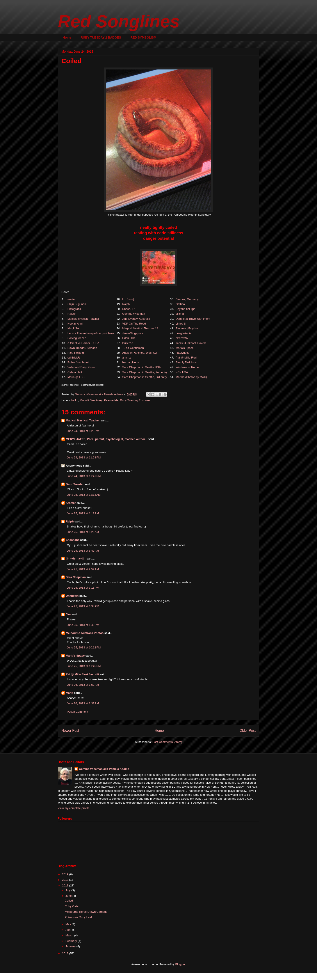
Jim (68, 614)
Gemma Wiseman (133, 313)
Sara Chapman (76, 577)
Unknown (72, 595)
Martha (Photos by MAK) (191, 377)
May (69, 924)
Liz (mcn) (128, 299)
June (69, 895)
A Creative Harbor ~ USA (83, 343)
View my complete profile (73, 808)
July (68, 890)
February (72, 941)
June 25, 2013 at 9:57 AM (83, 569)
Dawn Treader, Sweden (82, 348)
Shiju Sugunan (77, 304)
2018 (65, 879)
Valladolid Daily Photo (81, 367)
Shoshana (72, 540)
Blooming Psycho (187, 328)
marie (71, 299)
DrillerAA (128, 343)
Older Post (247, 730)
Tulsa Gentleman (133, 348)
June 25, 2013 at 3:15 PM (83, 587)
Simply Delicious (186, 362)
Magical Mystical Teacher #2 (140, 328)
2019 (65, 874)
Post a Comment (77, 711)
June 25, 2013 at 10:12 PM (84, 647)
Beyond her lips (185, 309)
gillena (180, 313)
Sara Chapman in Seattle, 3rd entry (144, 377)
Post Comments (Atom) (167, 742)
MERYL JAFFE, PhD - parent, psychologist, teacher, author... (106, 439)
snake (146, 400)
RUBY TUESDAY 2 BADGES (101, 37)
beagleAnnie (183, 333)
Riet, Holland (76, 352)
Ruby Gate (71, 906)
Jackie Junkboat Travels (191, 343)
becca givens (130, 362)
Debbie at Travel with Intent (193, 318)
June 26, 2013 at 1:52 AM (83, 684)
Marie (69, 692)
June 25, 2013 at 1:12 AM (83, 513)
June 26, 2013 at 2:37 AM (83, 703)
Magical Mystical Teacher (83, 318)
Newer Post (70, 730)
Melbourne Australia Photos (84, 633)
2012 (65, 953)
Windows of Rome (187, 367)
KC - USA (182, 372)
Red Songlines (119, 21)
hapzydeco (182, 352)
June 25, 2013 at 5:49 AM (83, 550)
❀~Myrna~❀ (76, 558)
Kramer (71, 502)
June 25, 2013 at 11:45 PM (84, 666)
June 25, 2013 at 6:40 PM (83, 625)
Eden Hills (128, 338)
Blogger (180, 964)
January (71, 946)
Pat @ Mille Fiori (186, 357)
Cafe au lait (75, 372)
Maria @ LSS (76, 377)
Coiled (69, 900)
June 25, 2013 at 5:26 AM (83, 532)
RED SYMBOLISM (143, 37)
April (69, 929)
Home (67, 37)
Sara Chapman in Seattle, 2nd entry (145, 372)
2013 (65, 885)
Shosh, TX (128, 309)
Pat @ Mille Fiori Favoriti (82, 674)
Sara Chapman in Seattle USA (141, 367)
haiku (74, 400)
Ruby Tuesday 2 (130, 400)
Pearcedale (111, 400)
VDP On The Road (134, 323)
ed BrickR (74, 357)
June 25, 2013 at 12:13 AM (84, 494)
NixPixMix (182, 338)
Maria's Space (185, 348)
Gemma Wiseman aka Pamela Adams (104, 769)
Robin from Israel (78, 362)
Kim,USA (73, 328)
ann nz (126, 357)
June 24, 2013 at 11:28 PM (84, 457)
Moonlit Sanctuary (91, 400)
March (70, 935)
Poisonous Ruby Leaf (78, 917)
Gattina (180, 304)
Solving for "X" (77, 338)
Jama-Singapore (132, 333)
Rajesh (72, 313)
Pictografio (74, 309)
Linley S (181, 323)
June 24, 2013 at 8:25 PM (83, 431)
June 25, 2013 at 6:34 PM (83, 606)
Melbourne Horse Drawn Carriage (86, 911)
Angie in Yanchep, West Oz (139, 352)
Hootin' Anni (75, 323)
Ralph (126, 304)
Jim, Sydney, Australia (136, 318)
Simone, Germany (187, 299)
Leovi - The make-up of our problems (91, 333)
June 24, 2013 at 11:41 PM (84, 476)
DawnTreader (75, 484)
